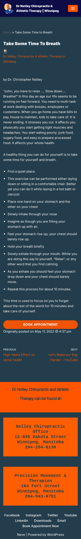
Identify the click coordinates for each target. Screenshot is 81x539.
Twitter (52, 515)
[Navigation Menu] (73, 8)
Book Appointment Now (40, 526)
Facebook (12, 515)
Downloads (42, 521)
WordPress (55, 535)
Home (7, 32)
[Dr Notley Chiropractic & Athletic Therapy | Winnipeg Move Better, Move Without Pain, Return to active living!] (32, 8)
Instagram (33, 515)
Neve (21, 535)
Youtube (70, 515)
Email (61, 521)
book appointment (40, 324)
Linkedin (21, 521)
